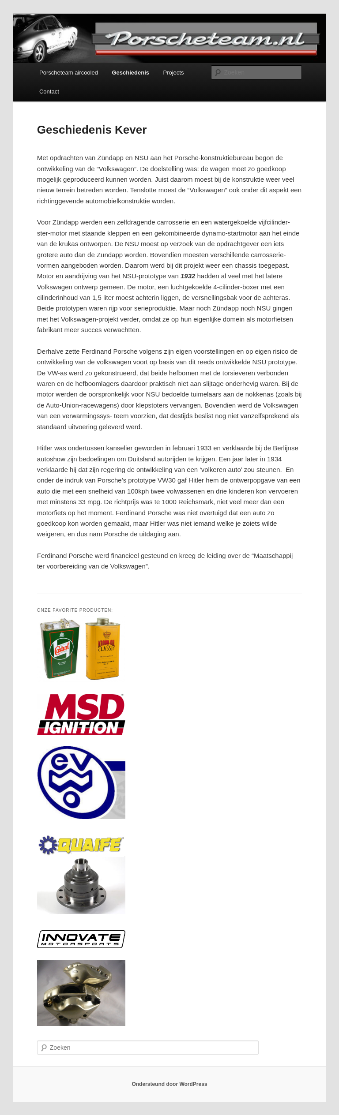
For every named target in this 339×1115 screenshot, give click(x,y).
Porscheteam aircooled (68, 72)
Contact (49, 91)
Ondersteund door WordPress (169, 1084)
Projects (173, 72)
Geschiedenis (130, 72)
